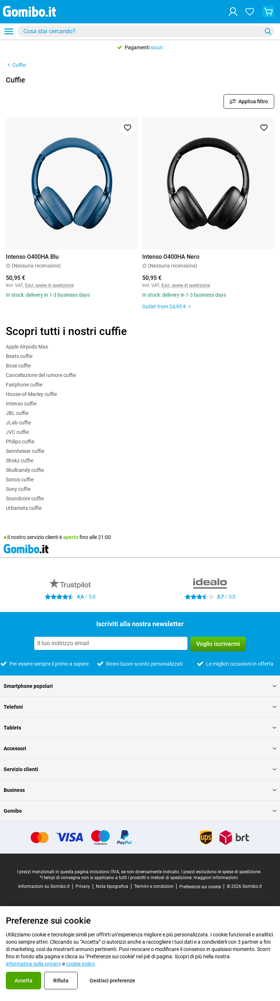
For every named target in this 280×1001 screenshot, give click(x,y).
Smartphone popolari (140, 686)
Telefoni (140, 707)
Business (140, 790)
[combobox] (146, 31)
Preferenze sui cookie (200, 886)
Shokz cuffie (19, 460)
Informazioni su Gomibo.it (44, 886)
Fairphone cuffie (24, 385)
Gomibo (140, 811)
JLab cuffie (18, 423)
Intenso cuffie (21, 404)
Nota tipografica (112, 886)
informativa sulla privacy (33, 964)
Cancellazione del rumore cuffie (41, 375)
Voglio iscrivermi (218, 643)
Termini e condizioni (154, 886)
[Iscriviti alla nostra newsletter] (110, 643)
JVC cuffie (17, 432)
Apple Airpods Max (27, 347)
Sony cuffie (18, 489)
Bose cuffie (18, 366)
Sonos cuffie (20, 479)
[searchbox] (141, 31)
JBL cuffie (17, 413)
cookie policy (80, 964)
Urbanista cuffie (24, 508)
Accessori (140, 748)
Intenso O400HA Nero (170, 256)
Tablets (140, 728)
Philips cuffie (20, 441)
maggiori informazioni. (216, 877)
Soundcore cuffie (25, 498)
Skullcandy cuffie (25, 470)
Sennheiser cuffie (25, 451)
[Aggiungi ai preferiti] (127, 127)
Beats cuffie (19, 356)
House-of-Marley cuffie (31, 394)
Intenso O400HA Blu (32, 256)
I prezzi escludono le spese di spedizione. (221, 871)
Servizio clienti (140, 769)
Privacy (82, 886)
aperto (70, 537)
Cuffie (16, 65)
